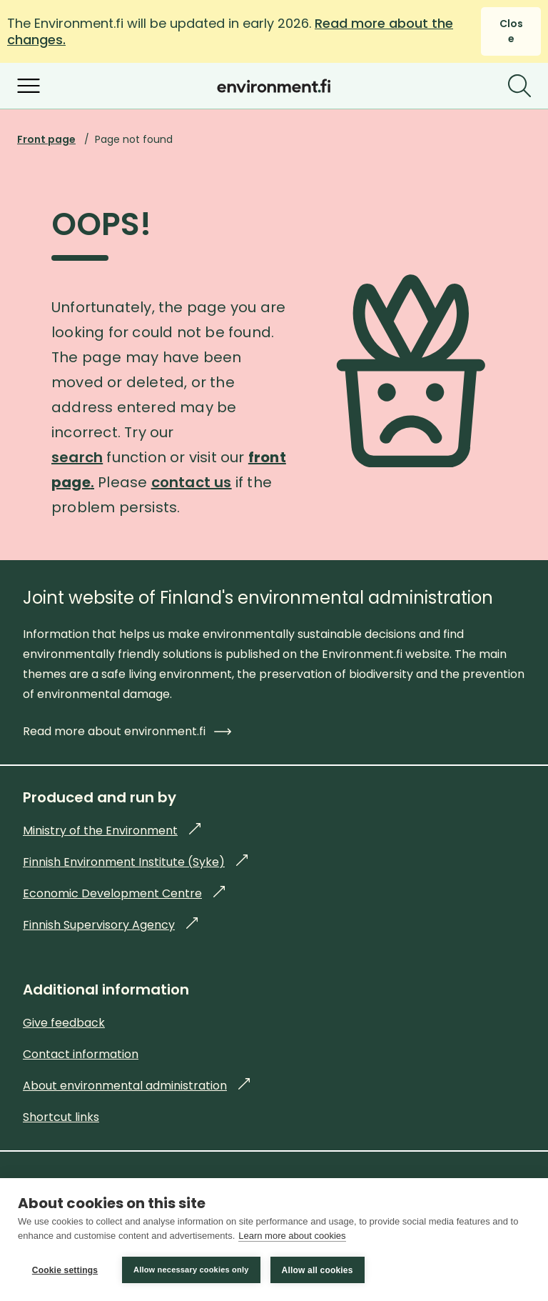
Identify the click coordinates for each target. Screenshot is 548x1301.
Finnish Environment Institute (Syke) (135, 862)
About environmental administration (136, 1085)
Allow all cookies (317, 1270)
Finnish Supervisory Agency (110, 925)
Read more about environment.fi (127, 731)
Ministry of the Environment (112, 830)
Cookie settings (65, 1270)
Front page (46, 139)
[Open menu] (28, 85)
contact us (191, 482)
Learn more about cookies (291, 1235)
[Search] (519, 85)
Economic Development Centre (124, 893)
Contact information (80, 1054)
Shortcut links (61, 1117)
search (77, 457)
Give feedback (64, 1023)
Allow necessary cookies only (191, 1269)
